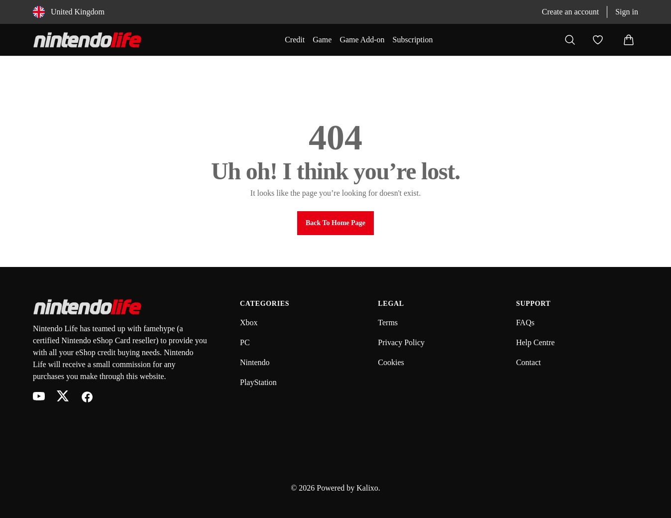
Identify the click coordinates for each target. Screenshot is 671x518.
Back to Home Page (335, 223)
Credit (295, 39)
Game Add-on (361, 39)
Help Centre (535, 342)
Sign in (626, 11)
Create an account (570, 11)
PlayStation (258, 382)
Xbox (249, 322)
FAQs (525, 322)
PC (245, 342)
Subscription (413, 39)
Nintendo (255, 362)
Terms (388, 322)
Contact (528, 362)
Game (322, 39)
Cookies (391, 362)
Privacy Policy (401, 342)
